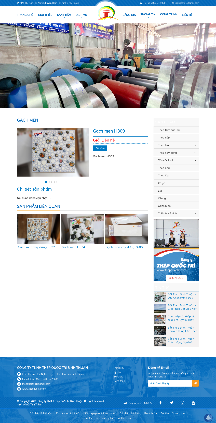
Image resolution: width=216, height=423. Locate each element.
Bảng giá (129, 14)
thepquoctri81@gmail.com (185, 3)
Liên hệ (187, 14)
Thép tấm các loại (169, 130)
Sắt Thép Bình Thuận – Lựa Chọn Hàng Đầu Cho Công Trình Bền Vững (182, 296)
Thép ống (164, 168)
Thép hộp (164, 137)
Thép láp (163, 175)
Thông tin (148, 14)
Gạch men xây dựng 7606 (124, 247)
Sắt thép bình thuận (40, 413)
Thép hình (164, 145)
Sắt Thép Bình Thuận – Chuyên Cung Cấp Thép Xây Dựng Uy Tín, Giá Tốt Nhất (182, 329)
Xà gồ (161, 183)
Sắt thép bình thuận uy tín (99, 418)
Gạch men (164, 205)
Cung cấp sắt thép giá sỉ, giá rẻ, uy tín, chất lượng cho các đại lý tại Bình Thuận (182, 318)
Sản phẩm (64, 14)
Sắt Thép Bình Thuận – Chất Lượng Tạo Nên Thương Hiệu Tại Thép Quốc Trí (182, 340)
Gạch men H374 (73, 247)
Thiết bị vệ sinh (167, 213)
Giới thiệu (45, 14)
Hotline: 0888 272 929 (154, 3)
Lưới (160, 190)
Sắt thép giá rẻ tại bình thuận (100, 413)
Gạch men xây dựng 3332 (36, 247)
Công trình (168, 14)
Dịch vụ (81, 14)
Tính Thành (36, 404)
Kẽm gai (163, 198)
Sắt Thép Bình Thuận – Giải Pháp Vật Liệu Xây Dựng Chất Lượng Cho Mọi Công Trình (182, 307)
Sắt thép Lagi (124, 418)
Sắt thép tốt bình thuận (173, 413)
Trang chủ (25, 14)
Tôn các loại (165, 160)
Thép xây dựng (167, 152)
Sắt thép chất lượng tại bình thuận (138, 413)
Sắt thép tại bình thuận (68, 413)
